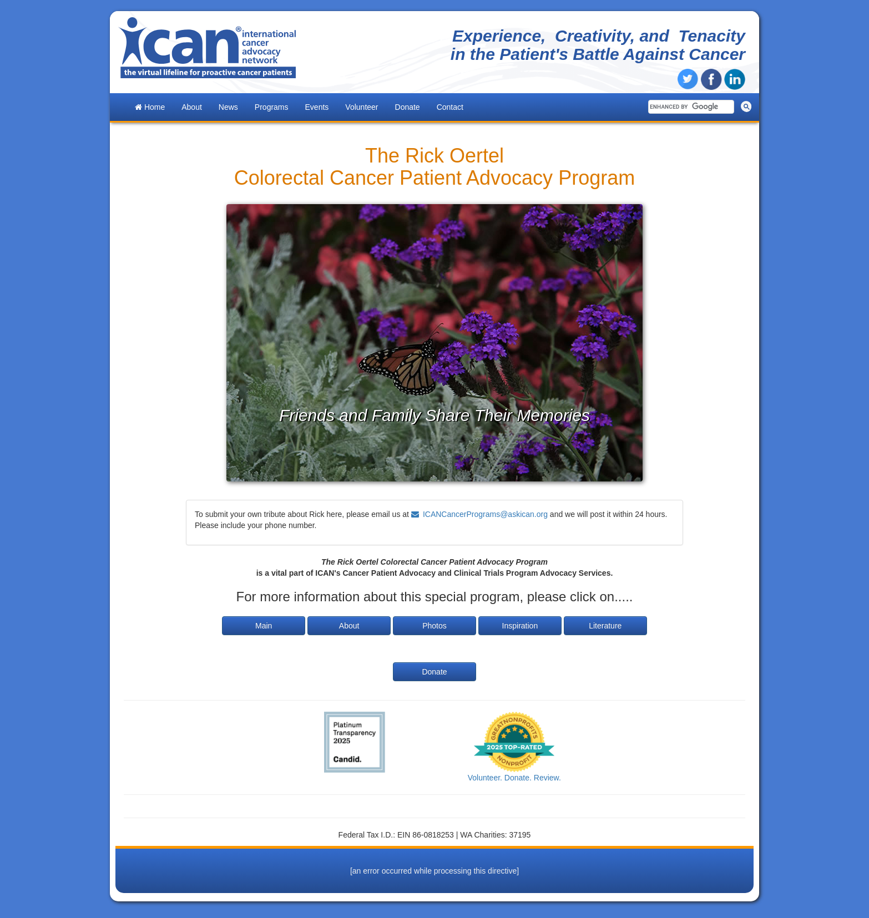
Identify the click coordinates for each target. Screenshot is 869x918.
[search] (690, 106)
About (349, 625)
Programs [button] (272, 107)
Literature (605, 625)
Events (317, 107)
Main (263, 625)
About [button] (191, 107)
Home (150, 107)
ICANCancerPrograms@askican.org (485, 514)
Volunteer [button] (361, 107)
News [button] (228, 107)
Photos (434, 625)
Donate (407, 107)
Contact (450, 107)
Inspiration (520, 625)
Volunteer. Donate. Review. (514, 777)
